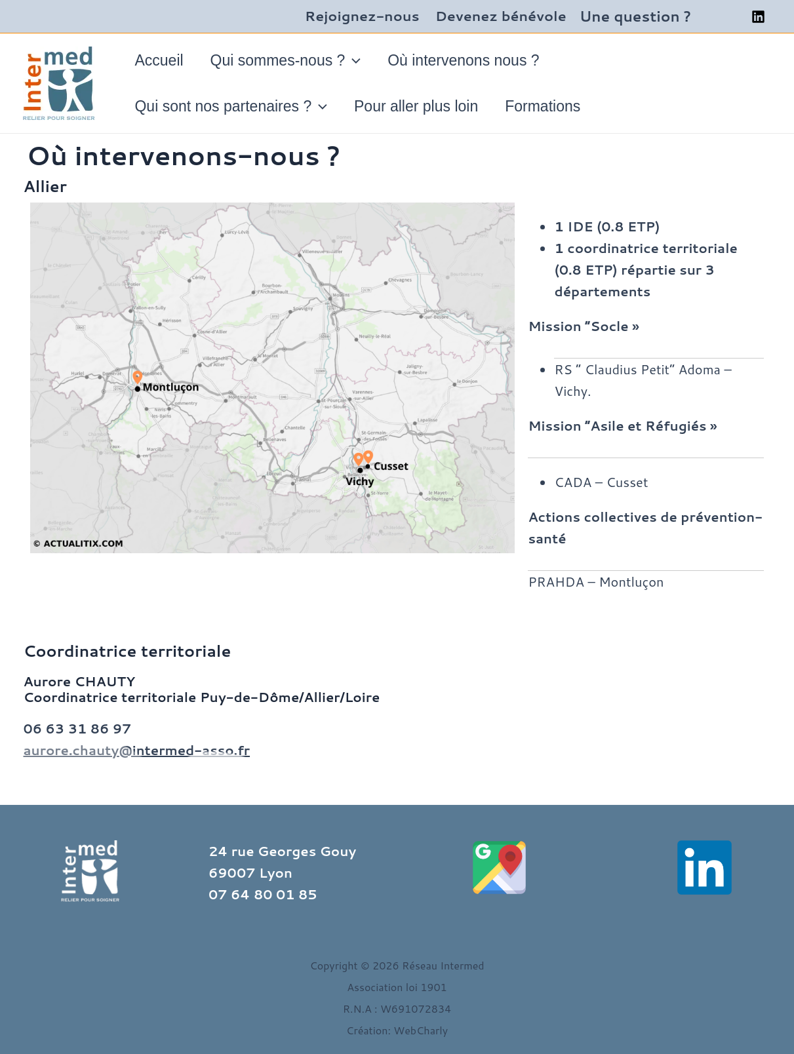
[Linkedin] (758, 16)
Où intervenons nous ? (471, 60)
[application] (358, 60)
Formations (551, 106)
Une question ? (635, 16)
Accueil (160, 60)
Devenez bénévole (500, 16)
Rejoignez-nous (362, 16)
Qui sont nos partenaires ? (232, 106)
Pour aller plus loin (421, 106)
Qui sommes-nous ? (290, 60)
